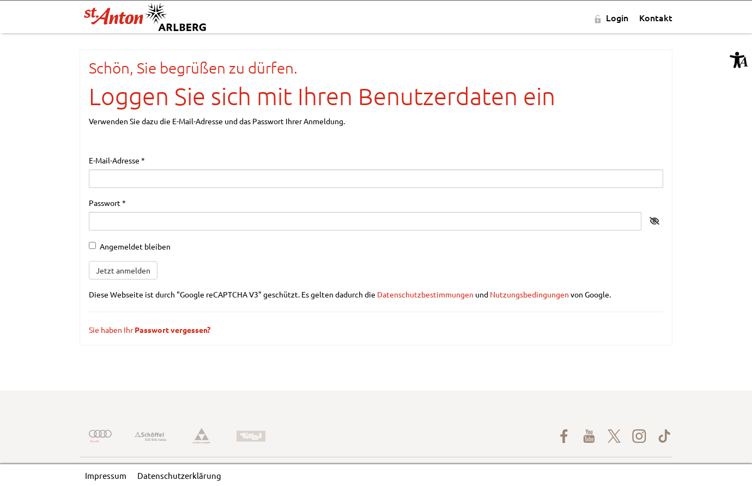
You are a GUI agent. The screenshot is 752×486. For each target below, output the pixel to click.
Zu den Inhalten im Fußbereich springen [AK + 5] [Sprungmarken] (0, 33)
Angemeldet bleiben (130, 246)
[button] (739, 60)
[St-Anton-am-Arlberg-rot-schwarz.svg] (145, 18)
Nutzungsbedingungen (529, 294)
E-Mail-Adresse (117, 160)
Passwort (107, 203)
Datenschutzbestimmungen (425, 294)
